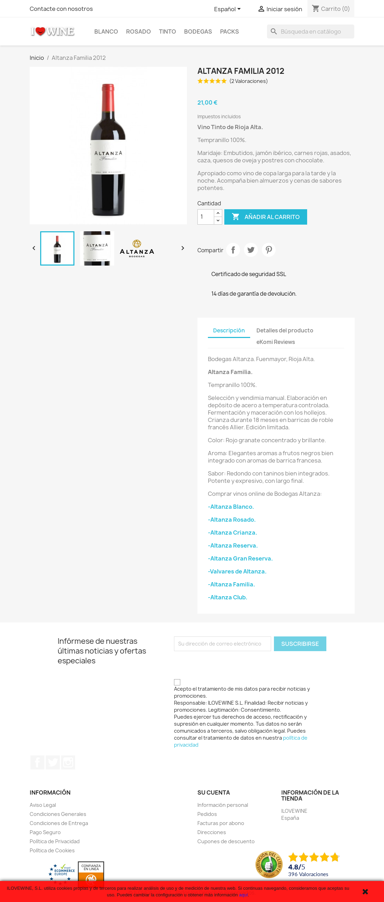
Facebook (37, 762)
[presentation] (227, 664)
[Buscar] (310, 31)
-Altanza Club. (227, 597)
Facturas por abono (220, 823)
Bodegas (198, 31)
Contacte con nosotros (61, 9)
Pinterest (269, 250)
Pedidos (207, 814)
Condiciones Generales (58, 814)
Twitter (53, 762)
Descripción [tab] (229, 330)
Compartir (233, 250)
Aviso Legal (43, 805)
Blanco (106, 31)
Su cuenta (213, 792)
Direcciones (211, 832)
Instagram (68, 762)
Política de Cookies (52, 850)
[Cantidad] (205, 217)
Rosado (138, 31)
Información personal (222, 805)
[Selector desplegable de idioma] (228, 9)
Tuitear (251, 250)
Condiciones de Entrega (59, 823)
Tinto (167, 31)
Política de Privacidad (55, 841)
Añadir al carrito (266, 216)
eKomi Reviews (275, 342)
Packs (229, 31)
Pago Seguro (45, 832)
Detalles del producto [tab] (284, 330)
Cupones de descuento (226, 841)
